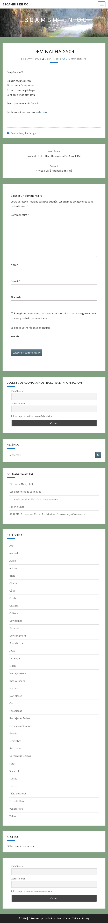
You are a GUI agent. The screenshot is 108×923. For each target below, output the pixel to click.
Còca (12, 590)
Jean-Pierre (53, 58)
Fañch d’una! (16, 506)
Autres (13, 568)
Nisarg (86, 918)
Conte (13, 598)
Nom (14, 264)
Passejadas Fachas (19, 718)
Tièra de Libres (17, 793)
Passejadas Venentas (21, 726)
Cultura (13, 613)
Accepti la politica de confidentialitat (32, 416)
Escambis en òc (15, 4)
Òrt (11, 703)
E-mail (15, 281)
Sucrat (13, 778)
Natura (13, 688)
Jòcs (12, 650)
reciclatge (15, 741)
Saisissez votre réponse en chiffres (31, 327)
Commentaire (20, 214)
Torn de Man (16, 801)
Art (11, 545)
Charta (13, 583)
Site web (16, 297)
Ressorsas (15, 748)
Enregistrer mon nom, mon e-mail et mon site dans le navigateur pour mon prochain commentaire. (55, 316)
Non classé (15, 696)
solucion (41, 112)
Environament (17, 635)
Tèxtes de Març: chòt (21, 484)
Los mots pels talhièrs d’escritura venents (33, 499)
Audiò (12, 560)
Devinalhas (17, 133)
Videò (12, 816)
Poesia (13, 733)
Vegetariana (16, 808)
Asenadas (14, 553)
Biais (12, 575)
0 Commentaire (76, 58)
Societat (14, 771)
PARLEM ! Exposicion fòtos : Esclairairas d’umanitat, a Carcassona (47, 514)
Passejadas (15, 710)
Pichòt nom (17, 391)
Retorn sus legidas (20, 756)
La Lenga (30, 133)
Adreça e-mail (18, 403)
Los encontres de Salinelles (25, 491)
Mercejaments (17, 673)
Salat (12, 763)
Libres (13, 665)
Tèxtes (13, 786)
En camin (14, 628)
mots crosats (17, 681)
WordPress (63, 918)
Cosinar (13, 605)
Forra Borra (16, 643)
